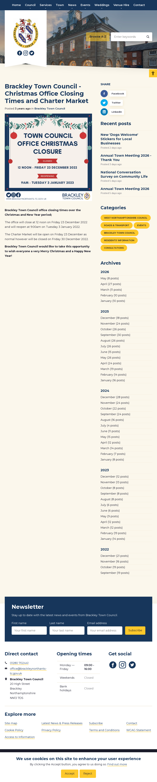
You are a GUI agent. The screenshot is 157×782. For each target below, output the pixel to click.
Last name (67, 628)
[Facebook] (126, 93)
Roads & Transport (116, 225)
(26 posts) (113, 329)
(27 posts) (111, 284)
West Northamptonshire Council (125, 217)
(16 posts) (113, 380)
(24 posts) (115, 323)
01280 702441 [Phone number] (19, 663)
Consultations (114, 248)
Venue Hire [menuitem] (121, 5)
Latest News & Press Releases (62, 723)
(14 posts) (113, 374)
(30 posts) (115, 335)
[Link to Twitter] (31, 53)
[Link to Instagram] (25, 53)
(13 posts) (114, 482)
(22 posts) (113, 408)
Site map (11, 723)
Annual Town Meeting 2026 (125, 189)
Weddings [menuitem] (101, 5)
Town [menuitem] (60, 5)
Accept (70, 773)
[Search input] (131, 36)
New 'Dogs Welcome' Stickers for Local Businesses (119, 139)
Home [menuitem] (16, 5)
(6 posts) (110, 505)
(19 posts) (112, 369)
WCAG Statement (138, 730)
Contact (131, 723)
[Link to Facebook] (19, 53)
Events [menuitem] (85, 5)
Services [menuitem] (46, 5)
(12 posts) (110, 442)
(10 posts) (113, 295)
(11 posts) (111, 289)
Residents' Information (119, 240)
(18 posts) (115, 318)
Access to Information (20, 737)
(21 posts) (115, 556)
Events (141, 225)
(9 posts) (110, 516)
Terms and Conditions (104, 730)
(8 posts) (110, 278)
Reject (87, 773)
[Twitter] (126, 102)
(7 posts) (113, 454)
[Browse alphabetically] (97, 36)
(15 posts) (111, 352)
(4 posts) (110, 425)
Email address (104, 628)
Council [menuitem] (30, 5)
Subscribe (135, 630)
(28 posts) (115, 397)
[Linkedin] (126, 111)
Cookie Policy (14, 730)
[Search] (148, 36)
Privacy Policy (51, 730)
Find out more (117, 764)
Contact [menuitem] (139, 5)
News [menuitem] (72, 5)
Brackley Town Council (49, 108)
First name (29, 628)
